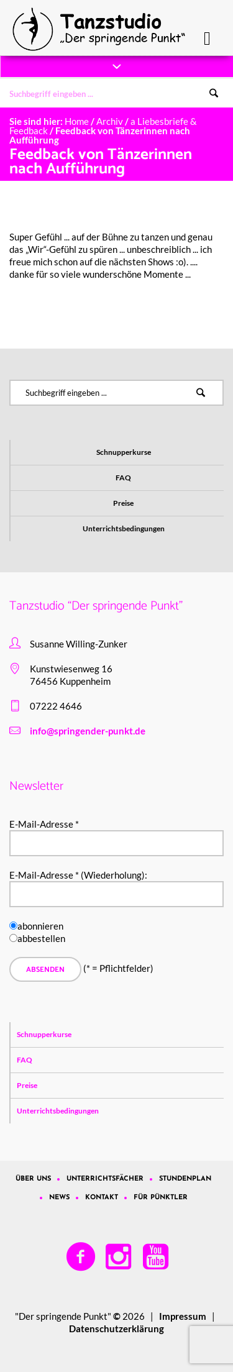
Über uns (33, 1179)
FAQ (123, 477)
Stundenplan (185, 1179)
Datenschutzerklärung (116, 1328)
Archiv (109, 121)
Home (77, 121)
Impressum (182, 1316)
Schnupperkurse (123, 452)
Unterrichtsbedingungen (124, 528)
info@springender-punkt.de (87, 730)
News (59, 1197)
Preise (123, 503)
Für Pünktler (161, 1197)
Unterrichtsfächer (105, 1179)
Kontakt (101, 1197)
